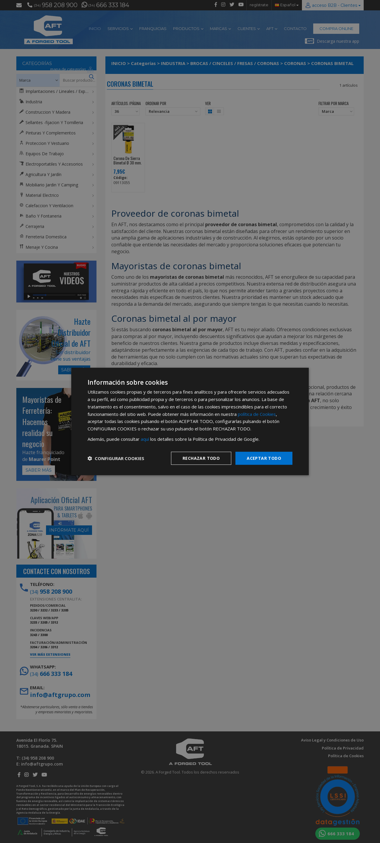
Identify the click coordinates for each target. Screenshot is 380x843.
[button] (116, 458)
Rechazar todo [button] (201, 458)
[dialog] (190, 421)
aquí (145, 439)
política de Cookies (257, 414)
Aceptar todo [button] (264, 458)
